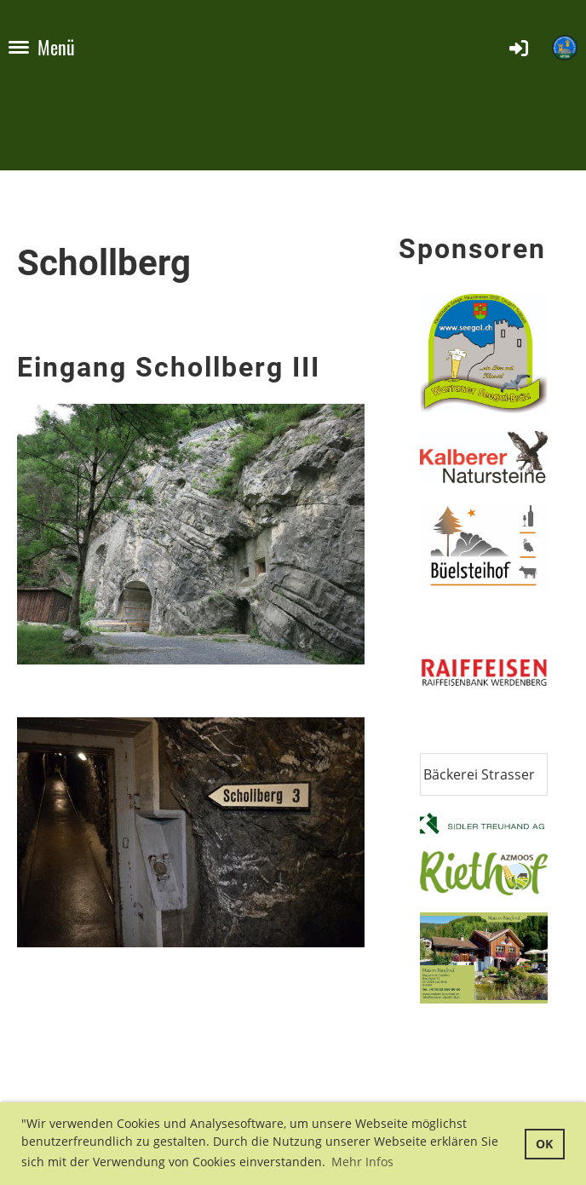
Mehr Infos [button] (362, 1161)
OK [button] (544, 1144)
